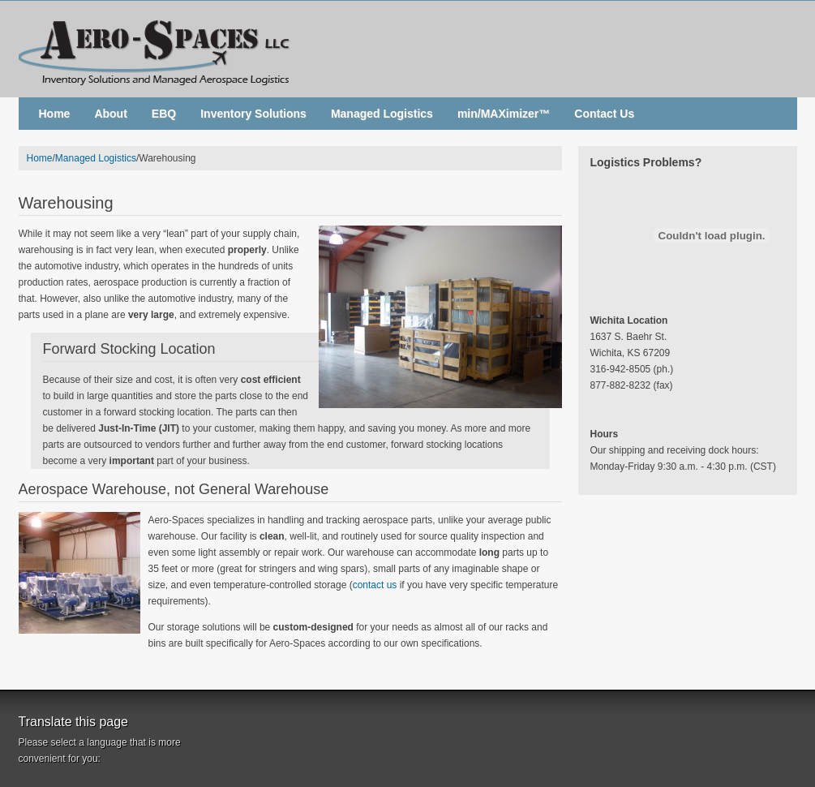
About (110, 113)
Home (55, 113)
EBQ (164, 113)
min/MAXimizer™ (503, 113)
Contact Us (604, 113)
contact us (375, 585)
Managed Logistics (382, 113)
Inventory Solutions (253, 113)
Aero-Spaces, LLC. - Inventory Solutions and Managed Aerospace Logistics (408, 48)
